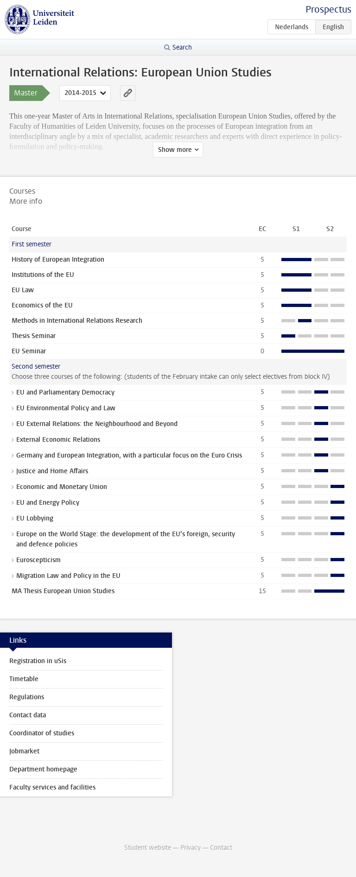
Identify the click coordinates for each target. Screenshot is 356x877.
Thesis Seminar (34, 336)
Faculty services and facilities (52, 787)
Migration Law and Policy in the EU (68, 575)
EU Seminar (29, 351)
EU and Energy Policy (47, 502)
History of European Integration (58, 259)
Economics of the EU (42, 305)
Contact (221, 847)
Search (182, 47)
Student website (147, 847)
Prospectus (328, 9)
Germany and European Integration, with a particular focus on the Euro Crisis (129, 455)
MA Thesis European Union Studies (63, 591)
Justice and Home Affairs (52, 471)
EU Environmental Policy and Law (65, 408)
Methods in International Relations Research (77, 320)
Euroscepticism (38, 560)
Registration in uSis (37, 661)
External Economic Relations (58, 439)
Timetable (23, 679)
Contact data (27, 715)
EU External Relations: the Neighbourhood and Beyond (97, 424)
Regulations (26, 697)
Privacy (190, 847)
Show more (175, 149)
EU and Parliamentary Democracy (65, 392)
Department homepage (43, 769)
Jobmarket (24, 751)
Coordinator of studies (41, 733)
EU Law (23, 290)
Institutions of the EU (43, 274)
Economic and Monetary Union (61, 486)
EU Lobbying (34, 518)
